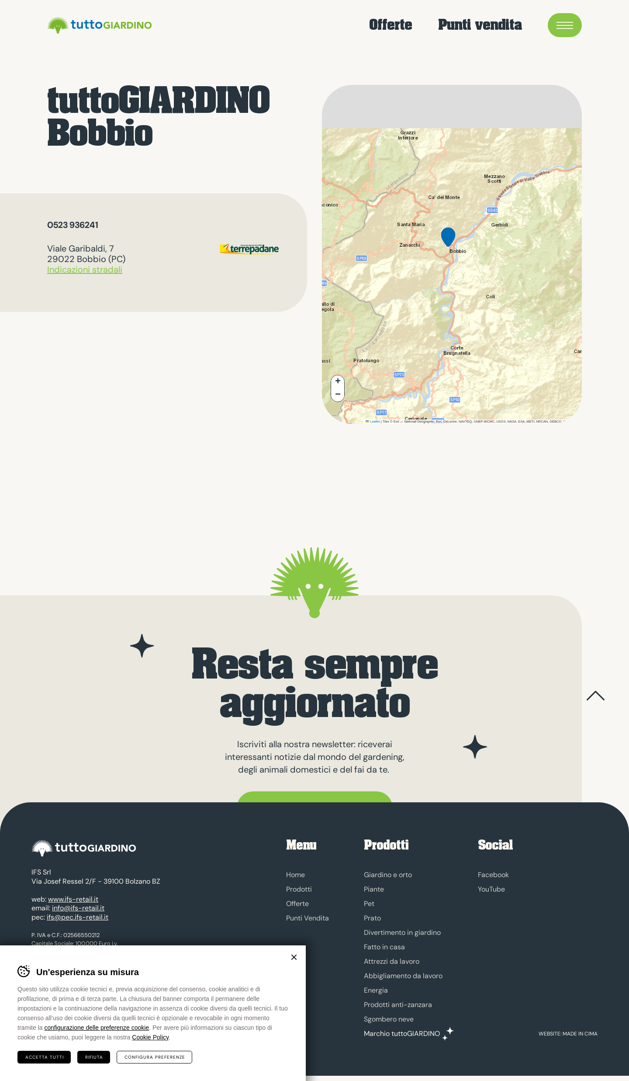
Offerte (390, 26)
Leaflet (373, 421)
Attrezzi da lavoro (391, 961)
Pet (369, 903)
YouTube (491, 889)
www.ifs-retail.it (73, 904)
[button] (448, 244)
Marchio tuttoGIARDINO (402, 1033)
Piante (374, 889)
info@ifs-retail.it (78, 913)
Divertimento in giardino (402, 932)
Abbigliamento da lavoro (403, 975)
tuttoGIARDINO (123, 26)
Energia (376, 990)
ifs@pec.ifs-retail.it (77, 922)
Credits (156, 992)
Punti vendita (480, 26)
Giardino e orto (388, 874)
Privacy (41, 992)
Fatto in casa (384, 947)
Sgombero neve (389, 1019)
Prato (372, 918)
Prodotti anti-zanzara (398, 1004)
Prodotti (299, 889)
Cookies (69, 992)
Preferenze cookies (113, 992)
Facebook (493, 874)
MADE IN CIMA (580, 1039)
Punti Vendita (307, 918)
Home (295, 874)
